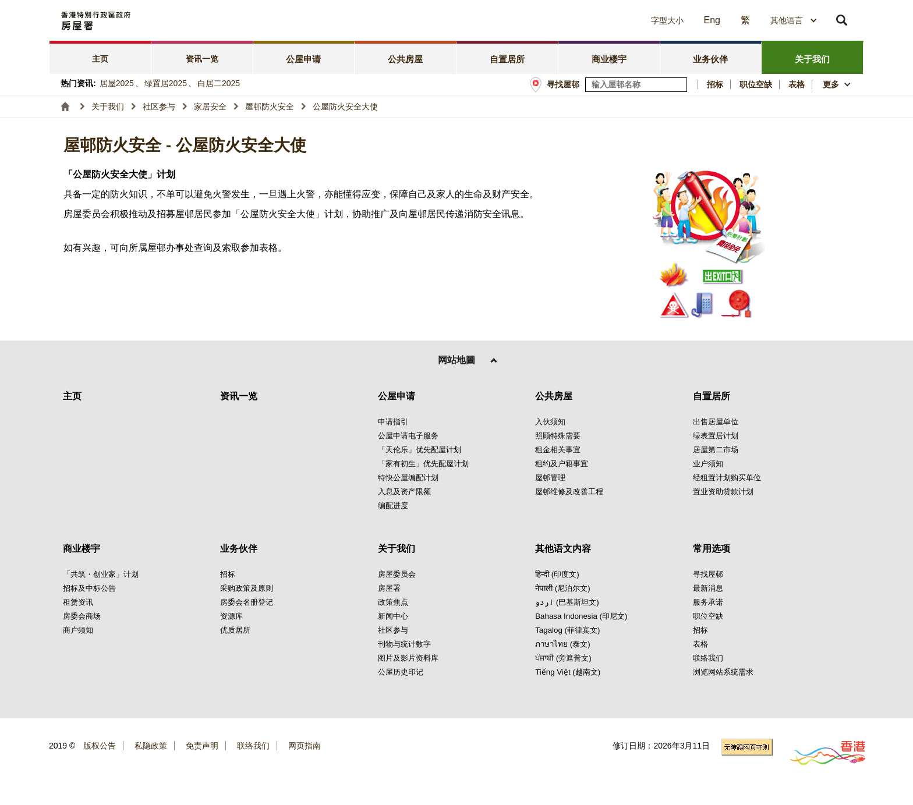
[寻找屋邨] (678, 84)
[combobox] (794, 20)
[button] (562, 20)
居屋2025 (117, 83)
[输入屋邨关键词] (636, 84)
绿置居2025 (165, 83)
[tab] (100, 57)
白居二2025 (218, 83)
